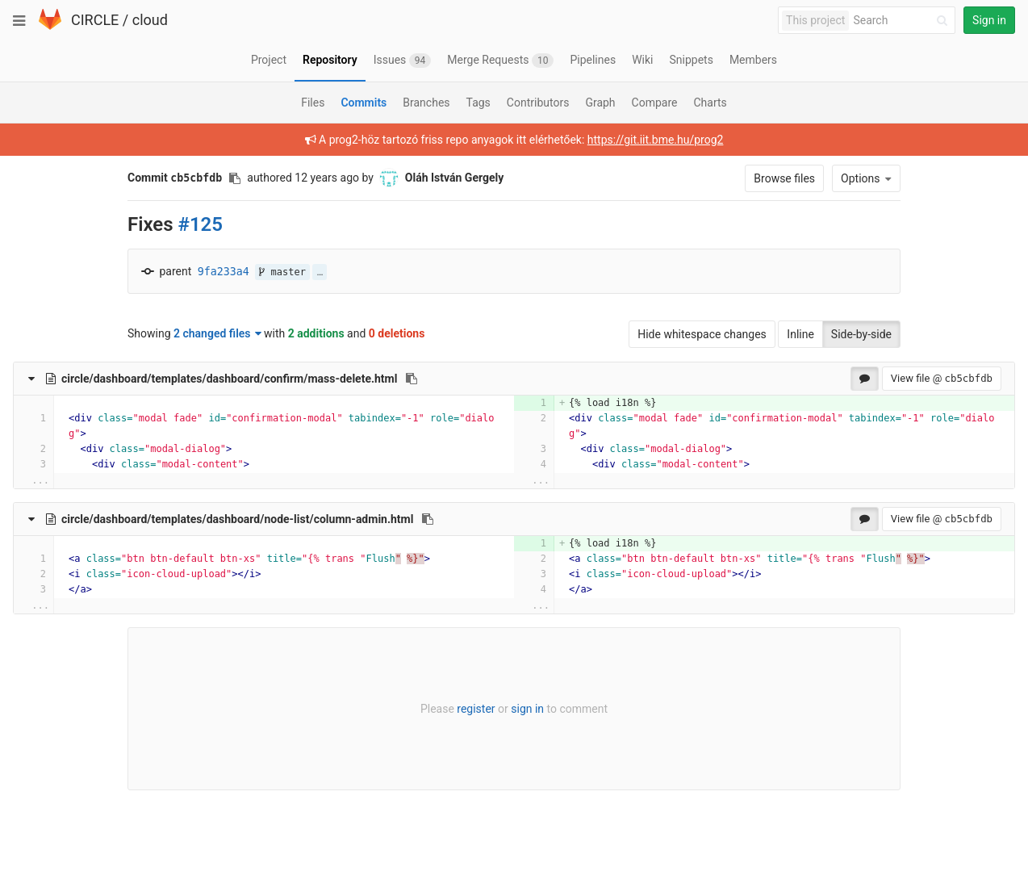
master (282, 272)
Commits (364, 102)
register (476, 708)
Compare (655, 102)
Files (312, 102)
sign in (527, 708)
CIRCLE (95, 19)
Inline (800, 334)
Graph (600, 102)
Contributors (538, 102)
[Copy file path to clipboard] (411, 379)
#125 (200, 224)
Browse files (784, 178)
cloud (150, 19)
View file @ (941, 378)
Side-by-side (861, 334)
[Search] (903, 20)
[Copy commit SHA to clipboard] (234, 178)
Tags (478, 102)
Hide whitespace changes (702, 334)
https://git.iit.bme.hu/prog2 (655, 139)
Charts (709, 102)
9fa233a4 (223, 272)
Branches (426, 102)
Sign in (989, 20)
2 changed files (217, 333)
